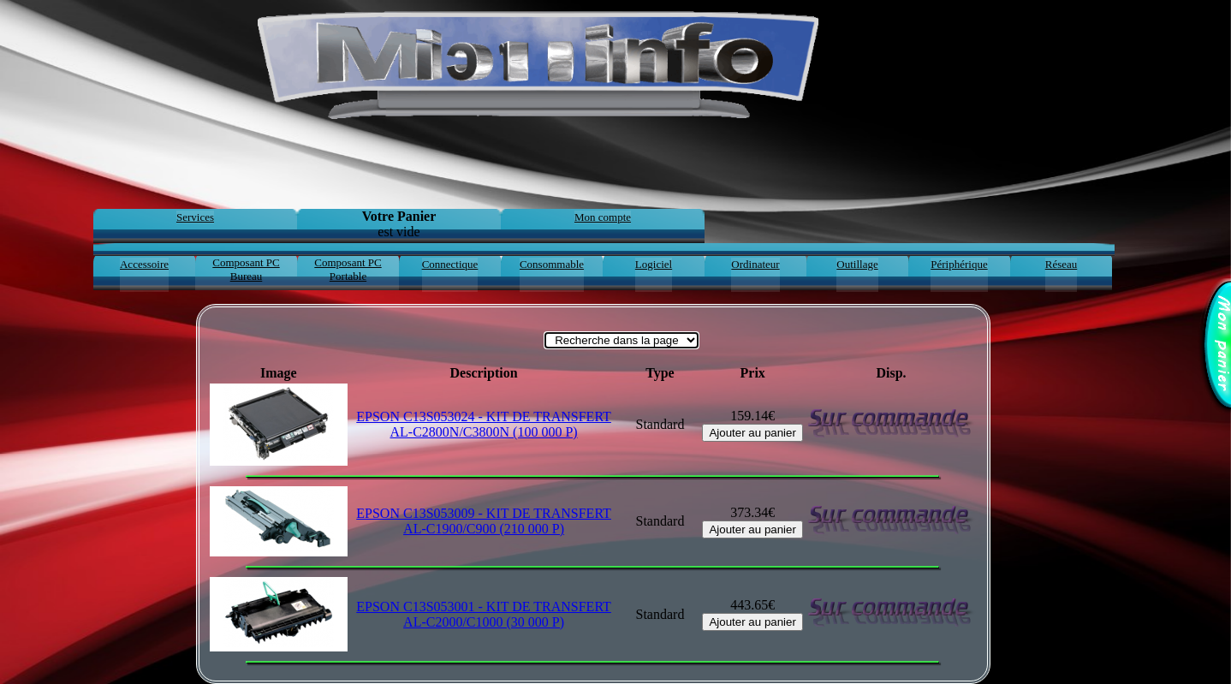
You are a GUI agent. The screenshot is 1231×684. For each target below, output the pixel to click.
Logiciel (653, 264)
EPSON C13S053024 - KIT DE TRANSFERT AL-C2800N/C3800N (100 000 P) (483, 424)
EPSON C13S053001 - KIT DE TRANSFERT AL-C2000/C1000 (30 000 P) (483, 614)
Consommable (552, 264)
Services (195, 217)
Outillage (856, 264)
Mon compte (602, 217)
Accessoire (144, 264)
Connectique (450, 264)
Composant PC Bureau (245, 269)
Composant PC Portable (347, 269)
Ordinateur (755, 264)
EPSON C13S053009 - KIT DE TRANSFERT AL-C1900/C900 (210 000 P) (483, 521)
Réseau (1061, 264)
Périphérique (959, 264)
